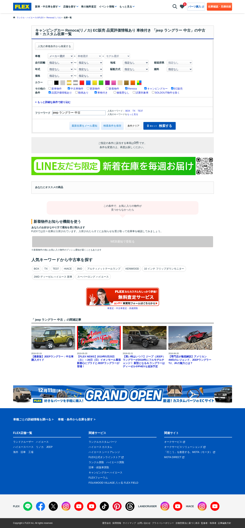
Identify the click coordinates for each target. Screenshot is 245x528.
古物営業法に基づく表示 (187, 523)
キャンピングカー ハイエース (106, 472)
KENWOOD (132, 268)
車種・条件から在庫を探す (75, 419)
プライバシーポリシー (163, 523)
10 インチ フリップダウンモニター (164, 268)
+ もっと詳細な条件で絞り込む (53, 102)
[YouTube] (78, 506)
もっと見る (125, 6)
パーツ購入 (196, 6)
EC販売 (178, 88)
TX (133, 111)
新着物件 (114, 88)
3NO (79, 268)
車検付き (102, 92)
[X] (53, 506)
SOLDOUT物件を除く (167, 92)
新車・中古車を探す (46, 6)
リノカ (40, 446)
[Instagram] (66, 506)
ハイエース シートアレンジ (104, 452)
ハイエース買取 (115, 462)
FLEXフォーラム (98, 477)
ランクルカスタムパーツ (103, 441)
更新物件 (95, 88)
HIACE (68, 268)
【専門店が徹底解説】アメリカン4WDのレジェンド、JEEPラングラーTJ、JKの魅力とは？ (189, 360)
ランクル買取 (96, 462)
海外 (15, 452)
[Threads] (129, 506)
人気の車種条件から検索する (54, 46)
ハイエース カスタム (100, 446)
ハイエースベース (23, 446)
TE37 (140, 111)
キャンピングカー (157, 88)
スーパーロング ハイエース (93, 276)
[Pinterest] (117, 506)
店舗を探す (69, 6)
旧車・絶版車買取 (99, 467)
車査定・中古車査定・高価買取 (122, 308)
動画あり (83, 92)
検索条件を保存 (112, 125)
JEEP (49, 446)
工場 (30, 452)
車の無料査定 (88, 6)
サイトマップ (129, 523)
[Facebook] (40, 506)
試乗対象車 (142, 92)
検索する (159, 126)
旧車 (23, 452)
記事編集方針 (224, 523)
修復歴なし (123, 92)
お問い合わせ (144, 523)
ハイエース (42, 441)
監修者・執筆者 (208, 523)
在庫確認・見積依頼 (219, 6)
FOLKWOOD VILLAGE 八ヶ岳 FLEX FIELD (113, 482)
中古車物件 (77, 88)
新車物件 (56, 88)
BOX (128, 111)
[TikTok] (104, 506)
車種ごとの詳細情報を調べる (32, 419)
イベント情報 (106, 6)
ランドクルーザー (23, 441)
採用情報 (116, 523)
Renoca (132, 88)
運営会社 (106, 523)
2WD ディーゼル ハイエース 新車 (53, 276)
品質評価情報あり (61, 92)
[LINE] (27, 506)
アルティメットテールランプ (103, 268)
